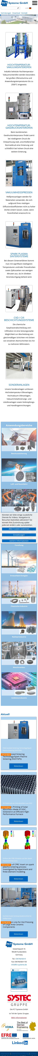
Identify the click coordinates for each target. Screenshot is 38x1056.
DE (29, 8)
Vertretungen (6, 13)
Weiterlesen (18, 821)
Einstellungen (19, 535)
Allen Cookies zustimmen (19, 529)
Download (16, 13)
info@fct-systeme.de (19, 965)
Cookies (33, 1053)
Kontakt (24, 13)
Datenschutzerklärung (20, 1053)
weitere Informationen (19, 541)
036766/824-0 (21, 959)
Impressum (5, 1053)
